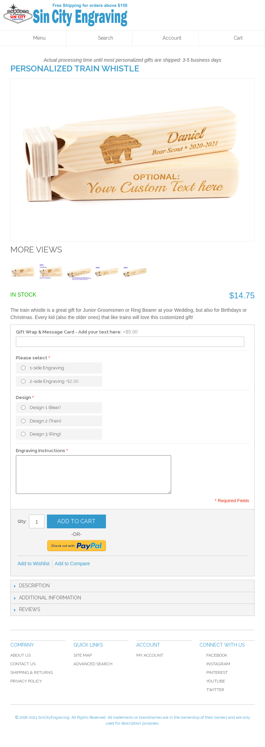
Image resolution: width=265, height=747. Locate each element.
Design (23, 397)
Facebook (213, 655)
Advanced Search (92, 663)
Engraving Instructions (40, 450)
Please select (31, 357)
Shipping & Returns (31, 672)
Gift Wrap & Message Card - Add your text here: (68, 332)
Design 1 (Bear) (45, 407)
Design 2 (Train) (45, 421)
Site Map (82, 655)
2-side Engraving (54, 381)
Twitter (211, 689)
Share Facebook (104, 563)
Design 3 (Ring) (45, 434)
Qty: (22, 521)
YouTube (212, 681)
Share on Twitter (118, 563)
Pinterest (213, 672)
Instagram (218, 663)
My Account (149, 655)
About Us (20, 655)
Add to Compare (72, 563)
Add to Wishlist (34, 563)
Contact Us (23, 663)
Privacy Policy (26, 681)
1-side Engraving (47, 367)
